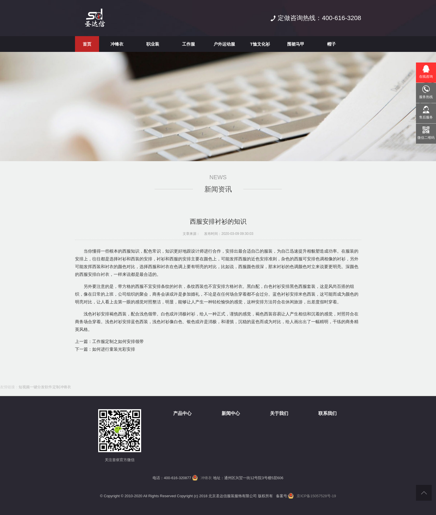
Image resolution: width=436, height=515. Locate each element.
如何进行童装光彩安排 (113, 349)
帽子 (331, 44)
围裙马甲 (295, 44)
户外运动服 (224, 44)
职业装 (152, 44)
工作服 (188, 44)
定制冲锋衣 (61, 387)
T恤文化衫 (260, 44)
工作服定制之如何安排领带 (118, 341)
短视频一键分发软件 (35, 387)
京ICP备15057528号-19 (316, 496)
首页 (87, 44)
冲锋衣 (117, 44)
